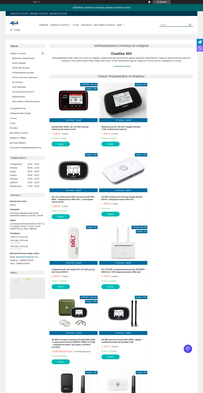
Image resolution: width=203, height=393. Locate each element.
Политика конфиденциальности (25, 147)
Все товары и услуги (181, 379)
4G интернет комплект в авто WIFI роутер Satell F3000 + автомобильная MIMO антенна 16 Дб (168, 274)
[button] (188, 349)
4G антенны (17, 82)
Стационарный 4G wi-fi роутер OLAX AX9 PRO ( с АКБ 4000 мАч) (168, 344)
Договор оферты (18, 142)
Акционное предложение (23, 58)
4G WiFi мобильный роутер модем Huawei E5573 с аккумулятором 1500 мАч (72, 200)
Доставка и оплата (104, 25)
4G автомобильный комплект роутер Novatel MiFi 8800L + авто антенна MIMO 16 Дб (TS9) (120, 349)
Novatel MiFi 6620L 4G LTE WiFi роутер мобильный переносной (70, 128)
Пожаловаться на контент (116, 390)
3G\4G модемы (19, 63)
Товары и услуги (59, 25)
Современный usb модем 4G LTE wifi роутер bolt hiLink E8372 (118, 200)
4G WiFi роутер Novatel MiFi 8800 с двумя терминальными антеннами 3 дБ (120, 273)
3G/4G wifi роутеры (20, 68)
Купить (61, 144)
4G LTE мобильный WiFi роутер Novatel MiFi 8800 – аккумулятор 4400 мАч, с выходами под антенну (167, 129)
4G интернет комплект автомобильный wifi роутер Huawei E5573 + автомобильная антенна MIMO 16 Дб (73, 349)
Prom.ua (113, 388)
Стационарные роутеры (23, 72)
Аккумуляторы (18, 96)
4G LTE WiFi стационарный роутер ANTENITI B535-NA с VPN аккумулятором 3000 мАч (168, 201)
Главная (43, 25)
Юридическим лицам (20, 113)
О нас (76, 25)
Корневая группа (122, 66)
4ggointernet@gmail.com (27, 257)
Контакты (86, 25)
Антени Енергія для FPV (23, 92)
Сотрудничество (18, 108)
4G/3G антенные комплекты (25, 77)
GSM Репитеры (19, 87)
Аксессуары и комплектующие (26, 101)
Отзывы (14, 128)
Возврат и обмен (18, 138)
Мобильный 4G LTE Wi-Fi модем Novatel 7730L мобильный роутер (119, 128)
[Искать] (190, 25)
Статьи (13, 118)
